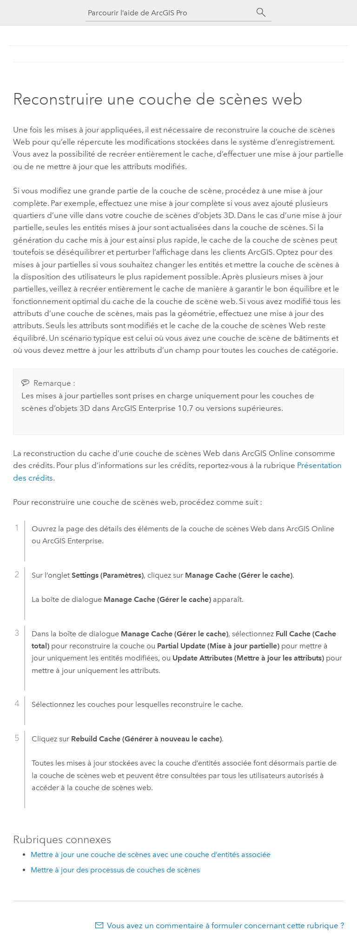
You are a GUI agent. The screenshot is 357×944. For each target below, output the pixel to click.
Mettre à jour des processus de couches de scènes (115, 869)
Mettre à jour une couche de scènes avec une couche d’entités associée (151, 854)
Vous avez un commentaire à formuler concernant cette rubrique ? (225, 925)
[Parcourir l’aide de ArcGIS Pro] (169, 13)
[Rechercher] (261, 12)
